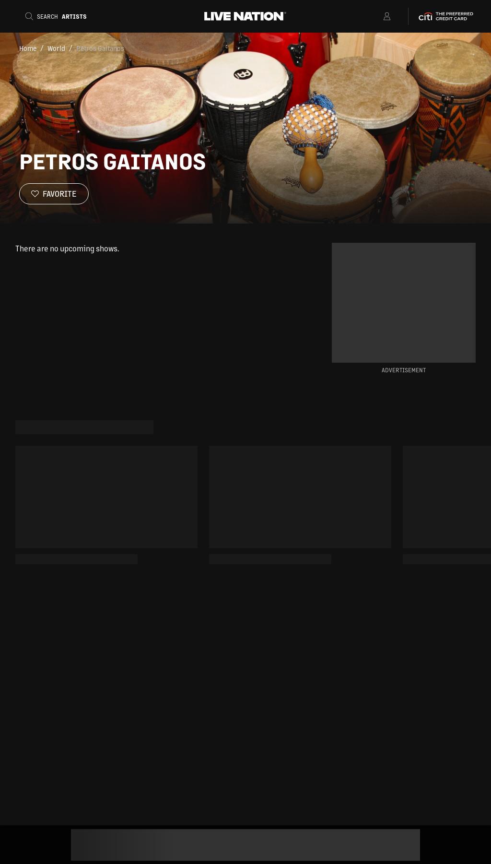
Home (27, 48)
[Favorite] (54, 193)
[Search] (59, 16)
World (56, 48)
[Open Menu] (374, 16)
